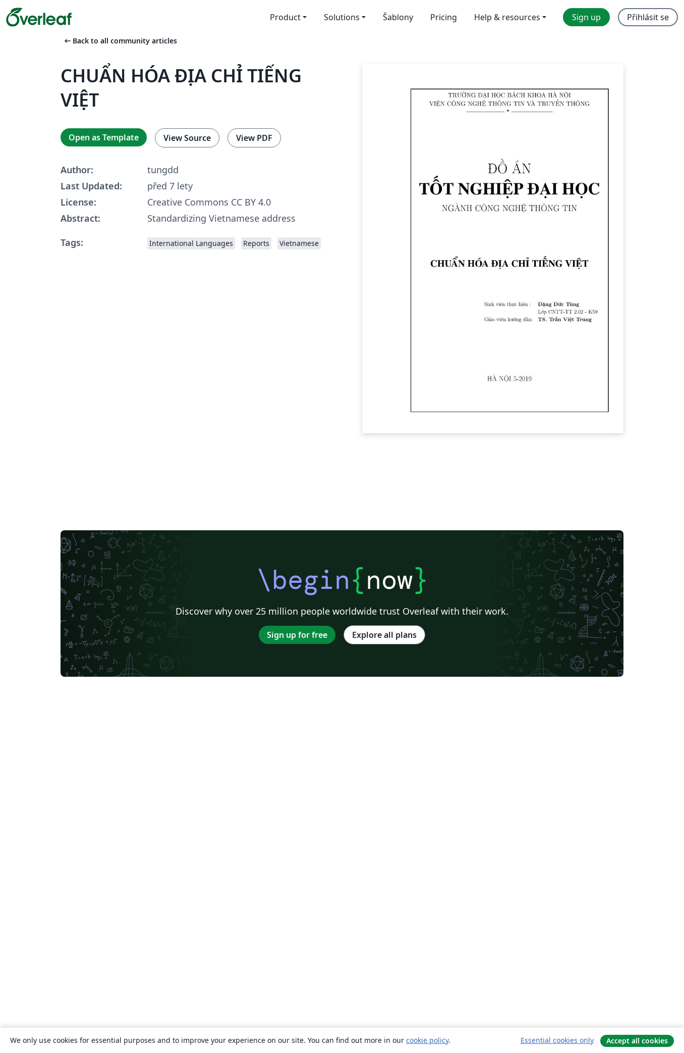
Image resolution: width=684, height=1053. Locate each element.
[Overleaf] (39, 17)
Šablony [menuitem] (398, 17)
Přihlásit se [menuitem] (648, 17)
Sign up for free (297, 634)
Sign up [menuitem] (586, 17)
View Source (187, 137)
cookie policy (427, 1040)
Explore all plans (384, 634)
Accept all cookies (637, 1040)
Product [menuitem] (285, 17)
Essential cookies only (557, 1040)
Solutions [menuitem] (342, 17)
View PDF (254, 137)
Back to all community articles (120, 40)
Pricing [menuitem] (443, 17)
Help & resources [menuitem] (507, 17)
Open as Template (104, 137)
